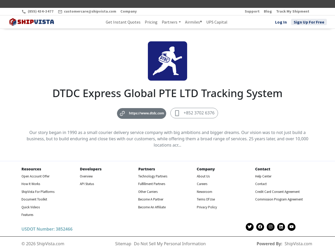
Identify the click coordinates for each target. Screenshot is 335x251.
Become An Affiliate (152, 207)
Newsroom (204, 191)
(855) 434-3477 (37, 11)
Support (252, 11)
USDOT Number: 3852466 (46, 229)
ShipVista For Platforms (37, 191)
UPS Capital (216, 22)
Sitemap (123, 244)
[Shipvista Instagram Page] (271, 227)
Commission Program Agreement (279, 199)
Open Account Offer (35, 176)
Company (128, 11)
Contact (261, 184)
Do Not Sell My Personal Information (170, 244)
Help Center (263, 176)
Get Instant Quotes (123, 22)
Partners (169, 22)
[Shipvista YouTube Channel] (291, 227)
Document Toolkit (34, 199)
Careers (202, 184)
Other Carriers (148, 191)
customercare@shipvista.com (87, 11)
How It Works (30, 184)
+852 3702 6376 (194, 113)
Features (27, 215)
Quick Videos (30, 207)
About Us (203, 176)
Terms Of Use (206, 199)
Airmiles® (193, 22)
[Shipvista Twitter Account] (250, 227)
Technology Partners (152, 176)
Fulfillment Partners (151, 184)
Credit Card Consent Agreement (277, 191)
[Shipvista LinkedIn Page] (281, 227)
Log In (281, 22)
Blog (268, 11)
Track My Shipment (292, 11)
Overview (86, 176)
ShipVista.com (298, 244)
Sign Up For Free (309, 22)
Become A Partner (150, 199)
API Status (87, 184)
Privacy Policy (207, 207)
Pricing (151, 22)
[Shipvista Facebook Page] (260, 227)
